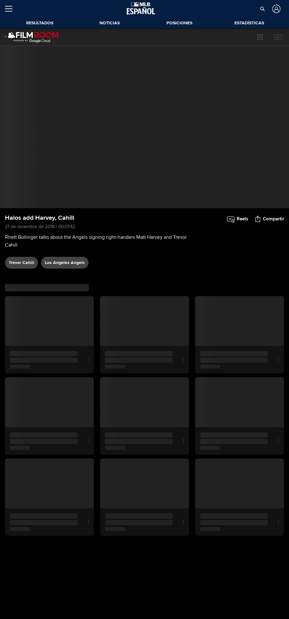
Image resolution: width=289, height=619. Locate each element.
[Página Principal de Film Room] (32, 37)
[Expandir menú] (11, 9)
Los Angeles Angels (65, 262)
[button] (262, 8)
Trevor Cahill (21, 262)
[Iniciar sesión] (276, 8)
